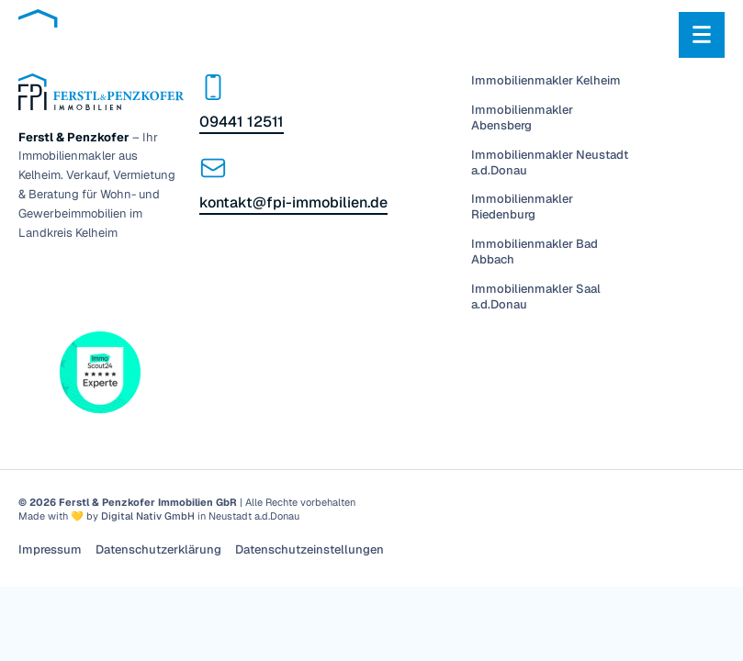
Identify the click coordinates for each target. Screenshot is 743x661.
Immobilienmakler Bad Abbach (534, 252)
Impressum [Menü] (50, 550)
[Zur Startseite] (133, 34)
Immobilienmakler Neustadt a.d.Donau (549, 163)
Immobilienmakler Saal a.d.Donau (536, 297)
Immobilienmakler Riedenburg (522, 207)
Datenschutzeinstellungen (309, 550)
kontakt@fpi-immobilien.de (293, 202)
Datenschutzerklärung (158, 550)
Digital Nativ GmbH (148, 516)
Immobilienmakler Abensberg (522, 118)
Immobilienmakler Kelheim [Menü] (546, 80)
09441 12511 (241, 121)
